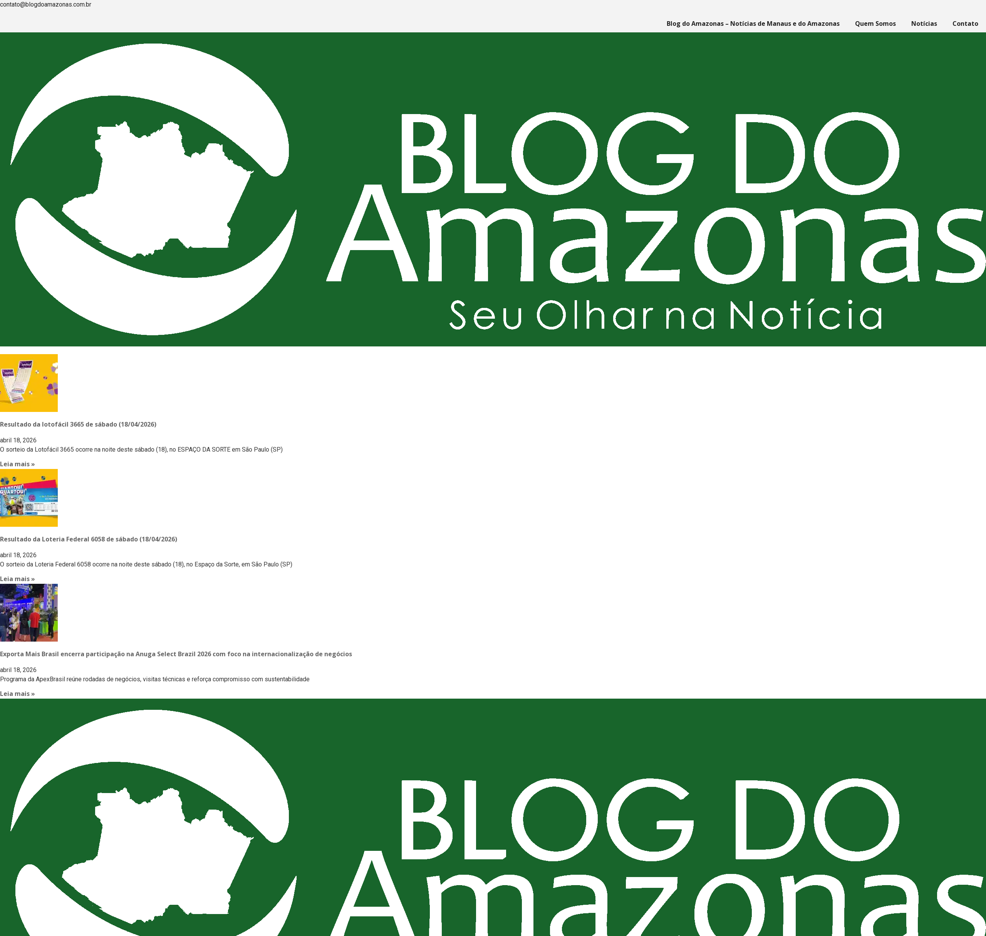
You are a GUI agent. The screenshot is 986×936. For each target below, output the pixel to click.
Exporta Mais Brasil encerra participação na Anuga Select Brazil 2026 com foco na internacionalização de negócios (176, 654)
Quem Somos (875, 23)
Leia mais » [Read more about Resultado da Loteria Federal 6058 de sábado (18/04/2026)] (17, 579)
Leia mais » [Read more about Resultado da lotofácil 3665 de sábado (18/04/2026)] (17, 464)
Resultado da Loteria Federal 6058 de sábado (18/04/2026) (88, 539)
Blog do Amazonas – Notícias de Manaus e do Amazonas (753, 23)
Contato (965, 23)
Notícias (924, 23)
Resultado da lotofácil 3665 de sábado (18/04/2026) (78, 424)
